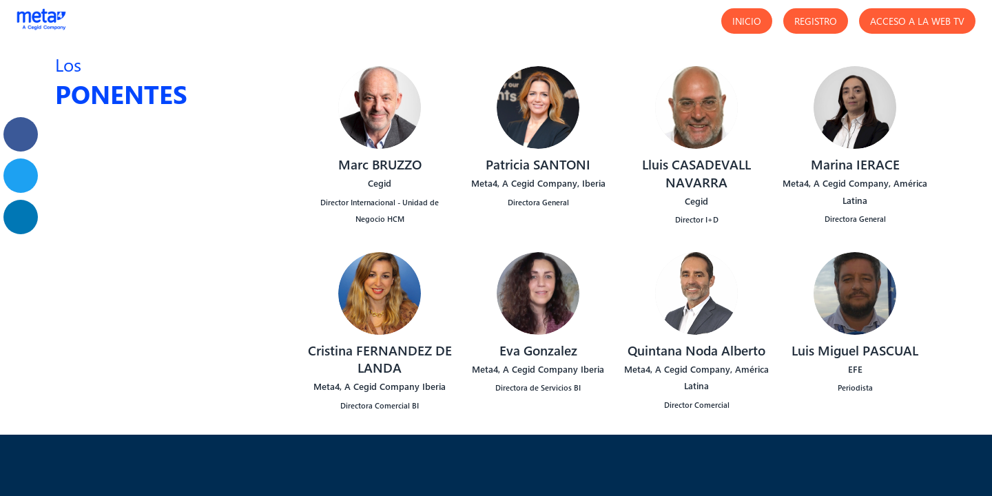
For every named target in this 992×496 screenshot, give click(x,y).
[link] (20, 134)
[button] (746, 21)
